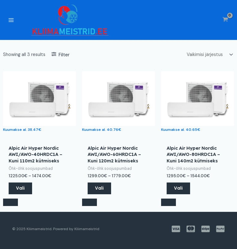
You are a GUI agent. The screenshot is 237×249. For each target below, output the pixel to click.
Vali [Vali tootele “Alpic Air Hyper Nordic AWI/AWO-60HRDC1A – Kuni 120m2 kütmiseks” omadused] (99, 188)
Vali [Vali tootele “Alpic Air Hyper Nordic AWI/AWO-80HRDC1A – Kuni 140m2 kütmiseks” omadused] (178, 188)
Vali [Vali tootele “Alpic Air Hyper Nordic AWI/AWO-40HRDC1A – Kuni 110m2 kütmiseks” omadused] (20, 188)
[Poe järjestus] (209, 54)
